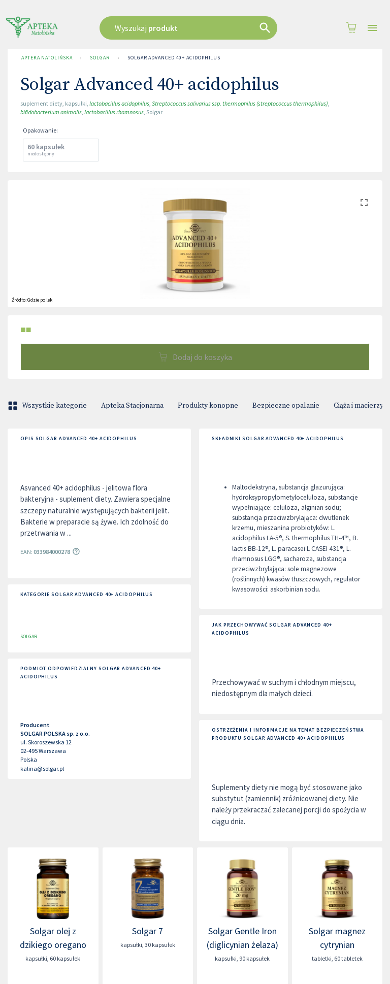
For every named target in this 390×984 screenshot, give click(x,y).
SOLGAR (99, 58)
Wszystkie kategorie (48, 406)
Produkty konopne (208, 406)
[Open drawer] (372, 28)
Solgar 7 (147, 931)
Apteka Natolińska (46, 58)
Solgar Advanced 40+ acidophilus (173, 58)
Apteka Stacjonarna (132, 406)
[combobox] (192, 28)
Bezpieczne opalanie (286, 406)
